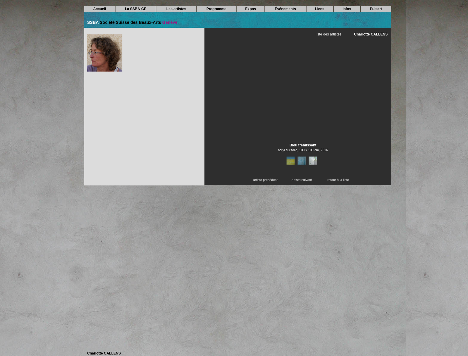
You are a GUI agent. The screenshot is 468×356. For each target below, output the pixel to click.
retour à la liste (338, 180)
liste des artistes (328, 34)
